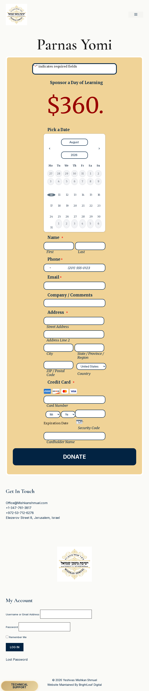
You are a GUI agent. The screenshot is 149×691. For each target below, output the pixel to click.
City (50, 354)
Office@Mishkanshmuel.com (27, 503)
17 (51, 205)
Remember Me (16, 637)
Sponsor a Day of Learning (76, 82)
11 (59, 194)
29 (91, 216)
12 (67, 194)
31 (51, 227)
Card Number (57, 406)
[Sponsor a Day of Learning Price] (74, 105)
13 (75, 194)
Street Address (58, 327)
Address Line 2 (58, 340)
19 (67, 205)
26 (67, 216)
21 (83, 205)
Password (12, 627)
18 (59, 205)
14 (83, 194)
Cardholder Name (61, 442)
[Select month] (74, 142)
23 (98, 205)
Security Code (89, 428)
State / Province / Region (90, 356)
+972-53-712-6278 (20, 513)
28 (83, 216)
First (50, 252)
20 (75, 205)
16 (99, 194)
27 (75, 216)
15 (91, 194)
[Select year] (74, 155)
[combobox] (48, 268)
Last (81, 252)
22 (91, 205)
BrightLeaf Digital (90, 685)
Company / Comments (70, 295)
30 (98, 216)
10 (51, 194)
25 (59, 216)
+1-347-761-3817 (18, 508)
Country (84, 374)
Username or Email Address (22, 614)
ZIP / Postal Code (56, 373)
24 (51, 216)
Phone (55, 259)
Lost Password (17, 659)
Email (55, 277)
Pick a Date (59, 129)
